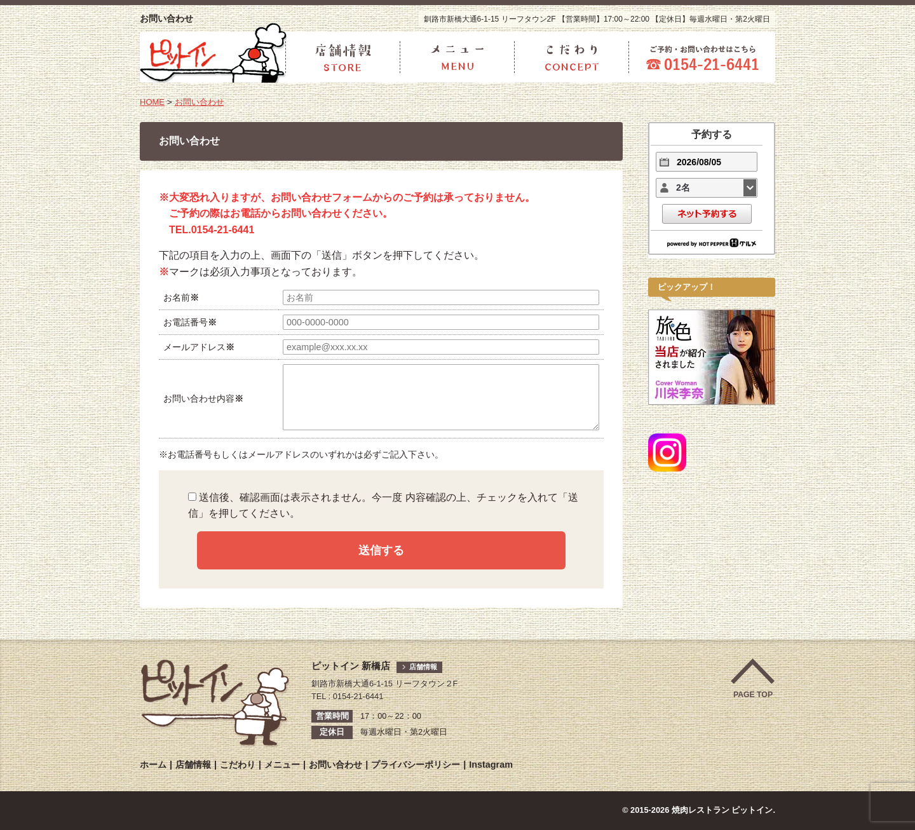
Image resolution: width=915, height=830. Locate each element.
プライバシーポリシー (415, 764)
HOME (153, 102)
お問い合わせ (202, 102)
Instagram (491, 764)
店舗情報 (424, 666)
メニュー (282, 764)
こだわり (237, 764)
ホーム (153, 764)
